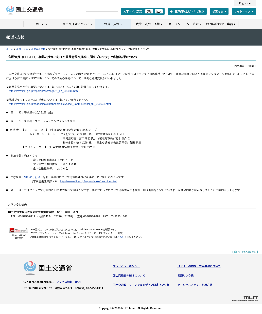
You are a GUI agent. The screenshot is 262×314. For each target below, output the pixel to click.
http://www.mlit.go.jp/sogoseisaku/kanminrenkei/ (88, 181)
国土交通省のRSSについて (129, 277)
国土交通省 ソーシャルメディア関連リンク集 (141, 286)
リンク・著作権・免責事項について (199, 267)
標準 (149, 11)
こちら (120, 237)
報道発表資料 (38, 49)
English (243, 3)
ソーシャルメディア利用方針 (195, 286)
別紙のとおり (32, 177)
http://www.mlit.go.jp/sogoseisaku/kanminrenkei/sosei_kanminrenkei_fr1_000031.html (60, 104)
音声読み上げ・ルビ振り (189, 11)
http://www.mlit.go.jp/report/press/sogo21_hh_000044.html (43, 91)
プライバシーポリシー (126, 267)
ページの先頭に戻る (244, 255)
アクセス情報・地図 (69, 283)
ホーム (9, 49)
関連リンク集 (186, 277)
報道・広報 (22, 49)
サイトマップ (242, 11)
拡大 (159, 11)
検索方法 (217, 11)
